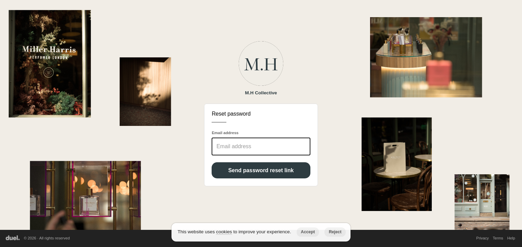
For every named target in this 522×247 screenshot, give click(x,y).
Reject (335, 232)
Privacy (482, 238)
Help (511, 238)
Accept (308, 232)
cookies (224, 231)
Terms (498, 238)
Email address (225, 133)
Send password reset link (261, 170)
